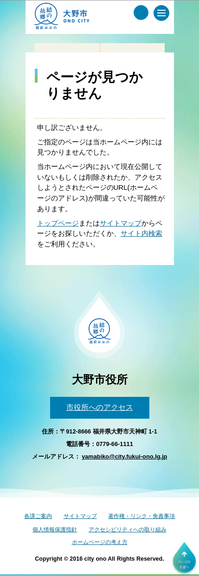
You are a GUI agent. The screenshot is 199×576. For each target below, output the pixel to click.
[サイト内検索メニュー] (141, 12)
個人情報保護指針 (54, 529)
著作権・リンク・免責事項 (141, 516)
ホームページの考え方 (100, 542)
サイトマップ (120, 223)
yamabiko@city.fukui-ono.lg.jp (124, 456)
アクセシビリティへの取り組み (128, 529)
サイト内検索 (141, 233)
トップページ (58, 223)
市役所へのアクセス (99, 407)
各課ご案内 (38, 516)
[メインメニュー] (161, 13)
